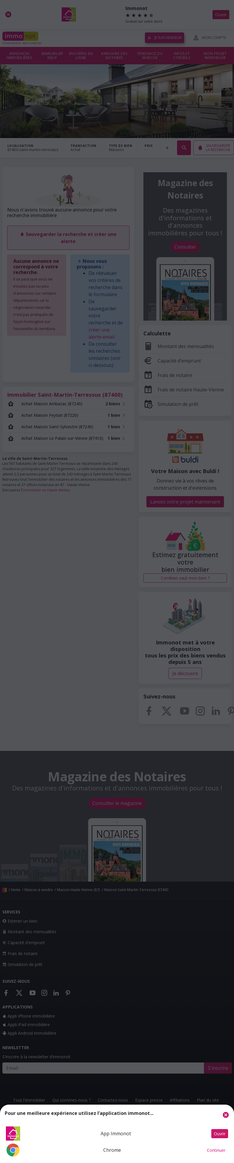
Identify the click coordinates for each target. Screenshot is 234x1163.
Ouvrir (219, 1133)
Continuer (216, 1150)
